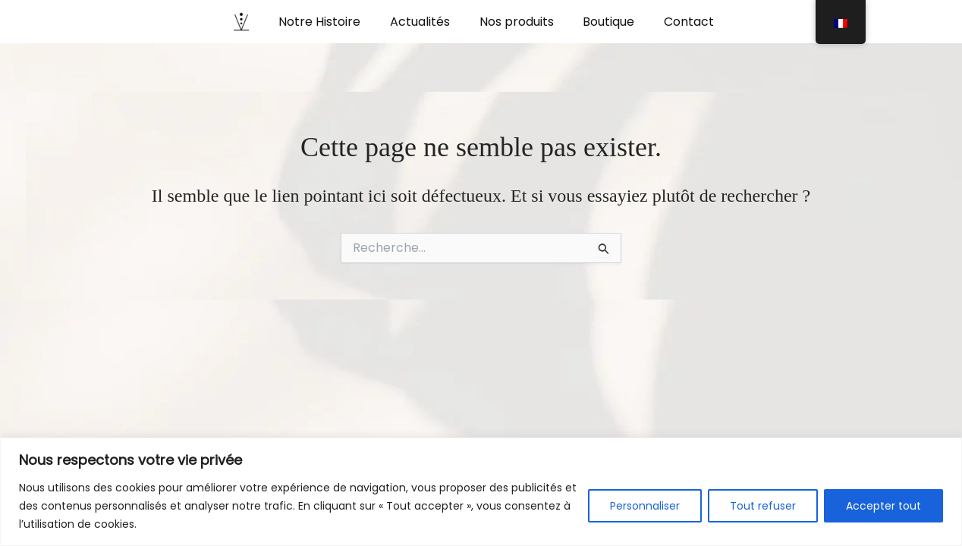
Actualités (425, 21)
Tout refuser (763, 505)
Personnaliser (645, 505)
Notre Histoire (330, 21)
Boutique (604, 21)
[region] (481, 492)
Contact (679, 21)
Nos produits (516, 21)
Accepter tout (883, 505)
